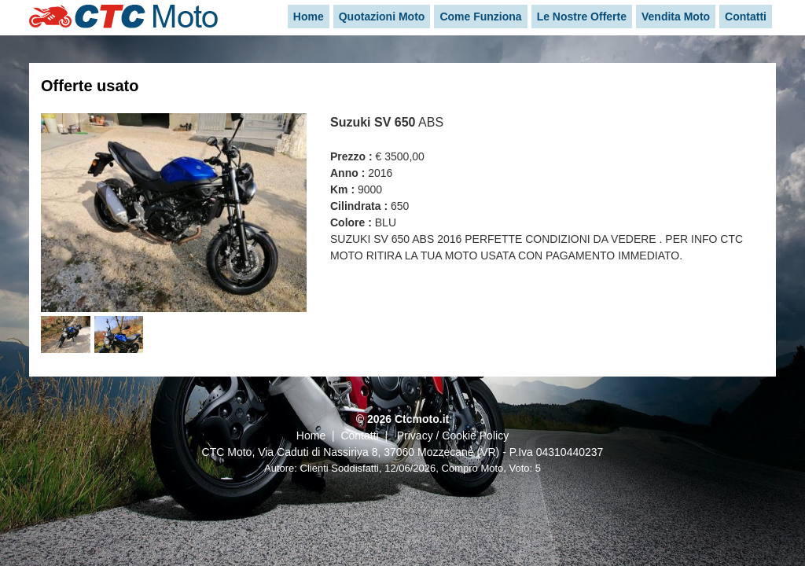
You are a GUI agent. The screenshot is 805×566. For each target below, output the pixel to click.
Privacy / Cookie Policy (453, 435)
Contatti (359, 435)
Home (310, 435)
